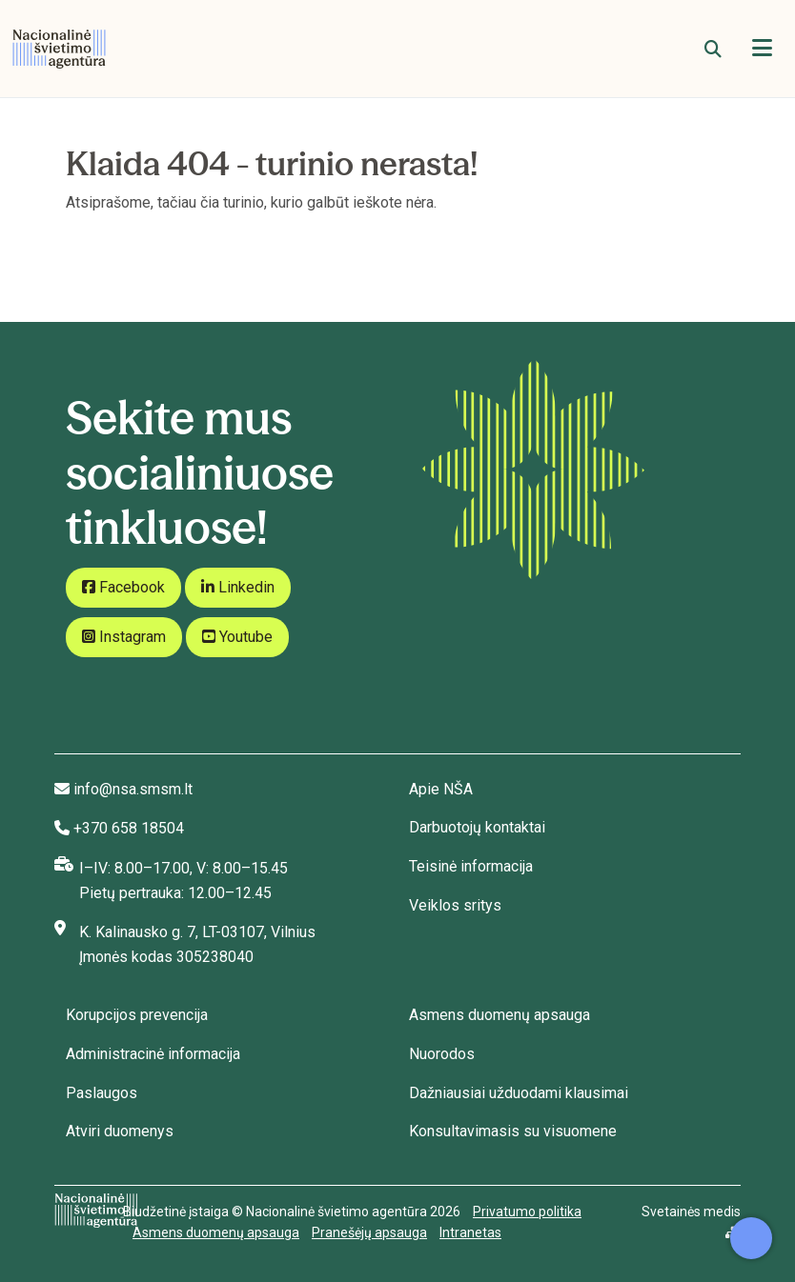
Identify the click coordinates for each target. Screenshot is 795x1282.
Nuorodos (442, 1054)
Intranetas (470, 1232)
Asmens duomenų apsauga (499, 1015)
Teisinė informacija (471, 866)
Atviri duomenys (119, 1131)
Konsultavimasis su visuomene (513, 1131)
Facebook (123, 587)
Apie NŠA (441, 789)
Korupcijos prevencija (137, 1015)
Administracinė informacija (153, 1054)
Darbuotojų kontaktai (477, 827)
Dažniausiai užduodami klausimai (518, 1093)
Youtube (237, 637)
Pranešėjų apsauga (369, 1232)
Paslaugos (101, 1093)
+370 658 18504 (128, 828)
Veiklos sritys (455, 905)
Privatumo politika (527, 1211)
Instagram (124, 637)
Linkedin (238, 587)
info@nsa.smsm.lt (133, 789)
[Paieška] (713, 49)
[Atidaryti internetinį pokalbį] (751, 1238)
